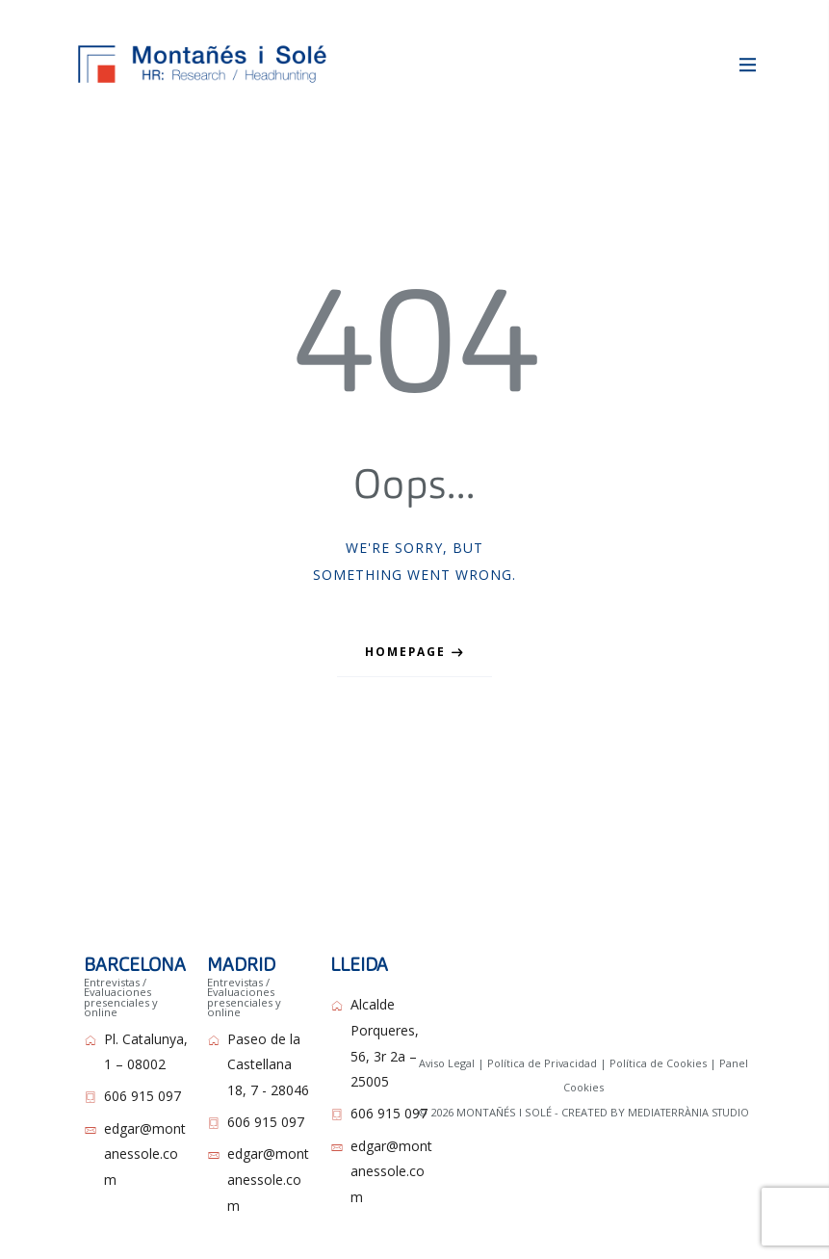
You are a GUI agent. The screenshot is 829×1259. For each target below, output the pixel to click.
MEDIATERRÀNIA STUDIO (688, 1096)
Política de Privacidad (541, 1048)
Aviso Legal (444, 1048)
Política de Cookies (659, 1048)
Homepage (405, 637)
